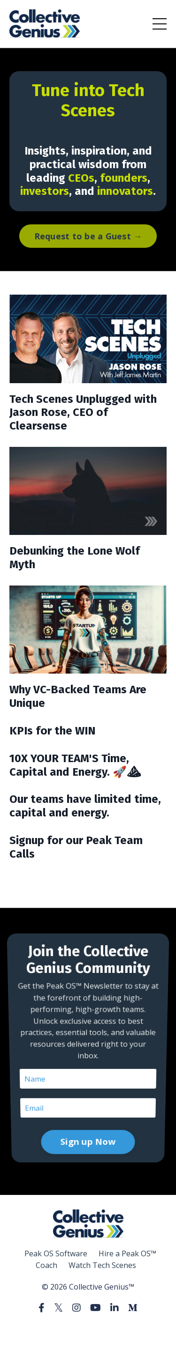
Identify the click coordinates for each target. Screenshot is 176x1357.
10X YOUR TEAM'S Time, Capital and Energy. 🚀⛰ (75, 765)
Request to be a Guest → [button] (88, 236)
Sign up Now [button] (88, 1103)
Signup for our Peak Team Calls (76, 847)
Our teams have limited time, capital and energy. (85, 806)
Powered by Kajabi (88, 1332)
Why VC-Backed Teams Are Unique (77, 696)
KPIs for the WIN (52, 730)
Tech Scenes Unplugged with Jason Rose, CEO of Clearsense (83, 413)
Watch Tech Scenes (102, 1265)
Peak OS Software (55, 1253)
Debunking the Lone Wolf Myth (74, 557)
